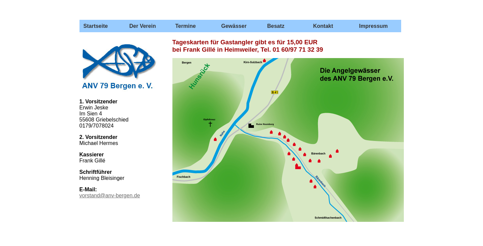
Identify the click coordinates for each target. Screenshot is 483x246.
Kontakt (323, 26)
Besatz (276, 26)
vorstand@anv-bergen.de (109, 195)
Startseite (96, 26)
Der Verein (142, 26)
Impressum (373, 26)
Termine (185, 26)
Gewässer (234, 26)
